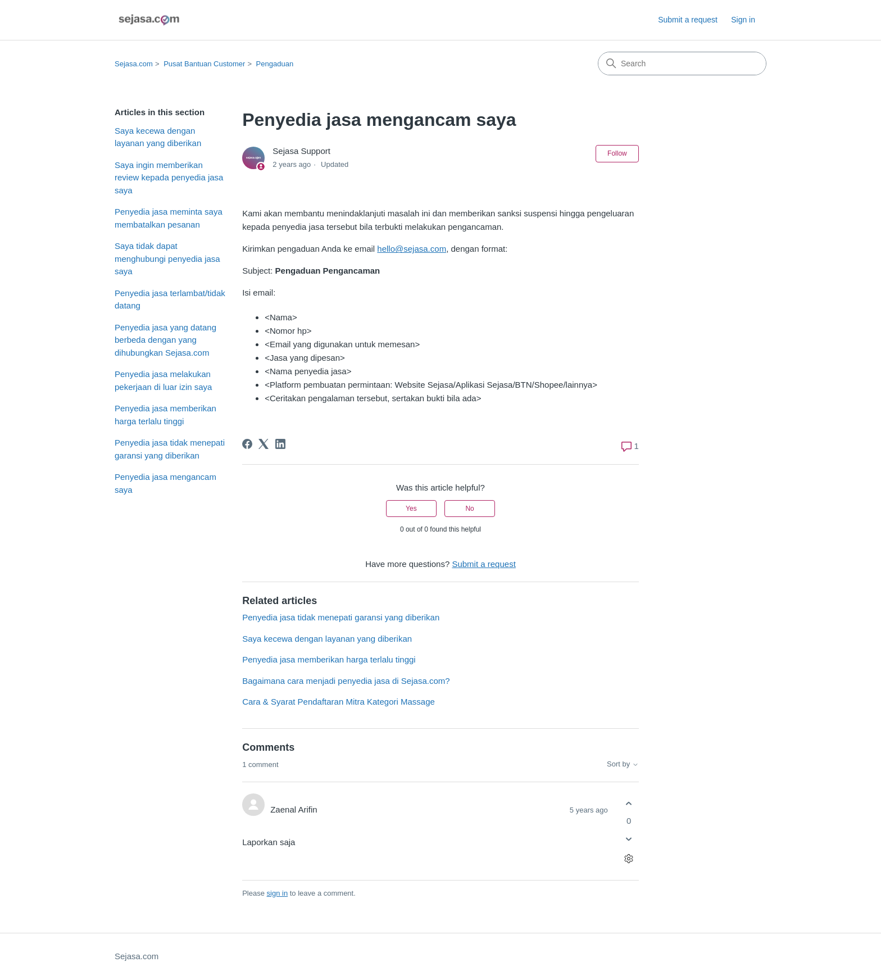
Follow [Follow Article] (617, 153)
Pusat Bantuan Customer (204, 64)
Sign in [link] (743, 19)
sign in (277, 893)
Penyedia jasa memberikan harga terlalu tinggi (165, 414)
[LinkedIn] (280, 444)
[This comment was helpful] (629, 803)
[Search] (682, 63)
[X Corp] (263, 444)
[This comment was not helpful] (629, 839)
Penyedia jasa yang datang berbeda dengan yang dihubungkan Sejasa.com (165, 340)
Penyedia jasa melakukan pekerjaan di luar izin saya (163, 380)
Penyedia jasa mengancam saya (165, 483)
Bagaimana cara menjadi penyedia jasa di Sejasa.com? (345, 681)
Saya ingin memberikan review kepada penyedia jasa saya (169, 177)
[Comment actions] (629, 859)
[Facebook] (247, 444)
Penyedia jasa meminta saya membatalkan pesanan (168, 218)
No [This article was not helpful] (469, 508)
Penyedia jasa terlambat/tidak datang (170, 299)
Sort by (623, 764)
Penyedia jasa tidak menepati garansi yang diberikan (170, 449)
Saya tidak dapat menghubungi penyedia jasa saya (167, 258)
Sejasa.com (134, 64)
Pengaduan (275, 64)
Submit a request (687, 19)
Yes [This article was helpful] (411, 508)
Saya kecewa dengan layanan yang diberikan (158, 137)
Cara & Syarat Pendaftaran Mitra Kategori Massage (338, 701)
